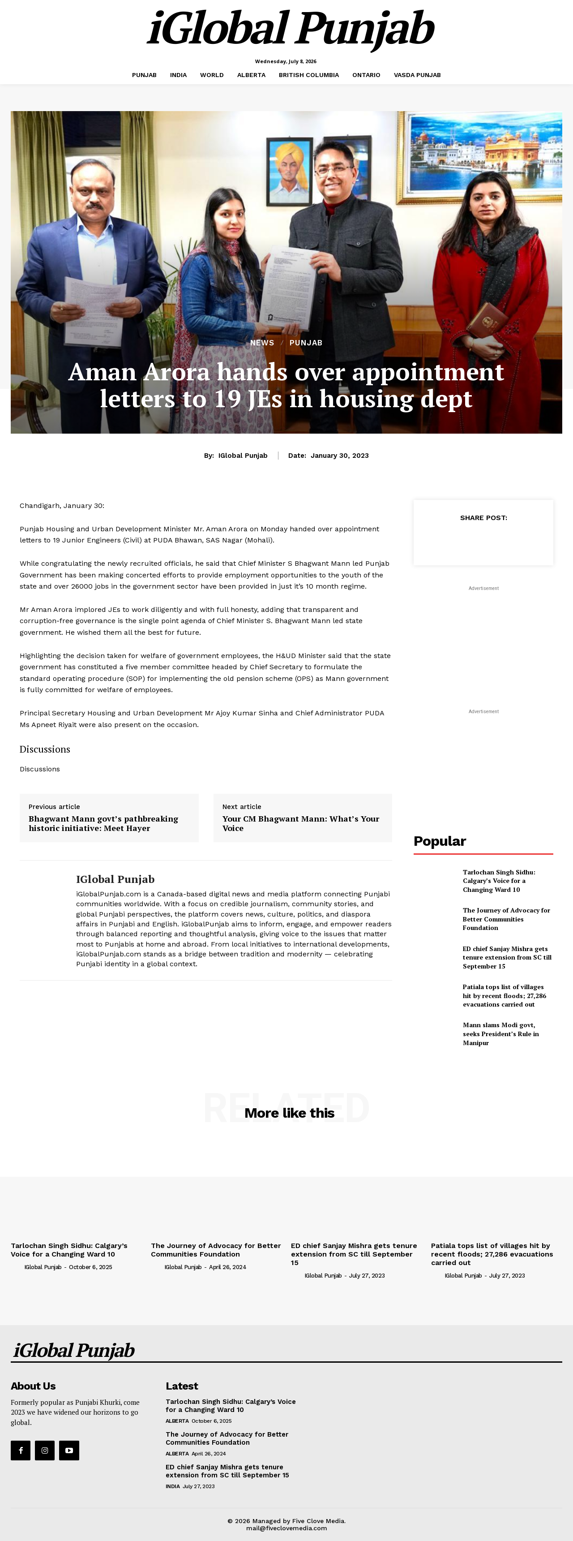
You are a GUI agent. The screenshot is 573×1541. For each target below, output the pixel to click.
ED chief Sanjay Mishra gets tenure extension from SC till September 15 (507, 957)
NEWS (262, 343)
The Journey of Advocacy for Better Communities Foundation (506, 919)
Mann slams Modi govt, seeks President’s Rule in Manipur (501, 1033)
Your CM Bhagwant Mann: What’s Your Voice (300, 823)
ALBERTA (177, 1421)
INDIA (173, 1486)
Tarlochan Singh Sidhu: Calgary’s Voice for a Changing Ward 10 (499, 881)
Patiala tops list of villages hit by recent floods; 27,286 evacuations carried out (504, 995)
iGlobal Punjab (243, 456)
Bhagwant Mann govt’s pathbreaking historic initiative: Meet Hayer (103, 823)
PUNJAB (306, 343)
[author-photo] (16, 1267)
